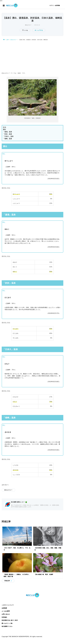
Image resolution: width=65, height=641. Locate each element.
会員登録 (57, 5)
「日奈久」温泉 (8, 136)
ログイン (52, 5)
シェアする (39, 30)
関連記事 (7, 580)
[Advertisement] (32, 56)
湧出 (4, 129)
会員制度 (4, 608)
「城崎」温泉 (7, 138)
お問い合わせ (6, 614)
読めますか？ (28, 25)
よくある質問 (6, 611)
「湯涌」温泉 (7, 132)
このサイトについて (8, 605)
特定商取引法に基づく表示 (10, 620)
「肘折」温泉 (7, 134)
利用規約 (4, 617)
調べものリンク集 (7, 623)
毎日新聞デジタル (7, 626)
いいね (26, 30)
